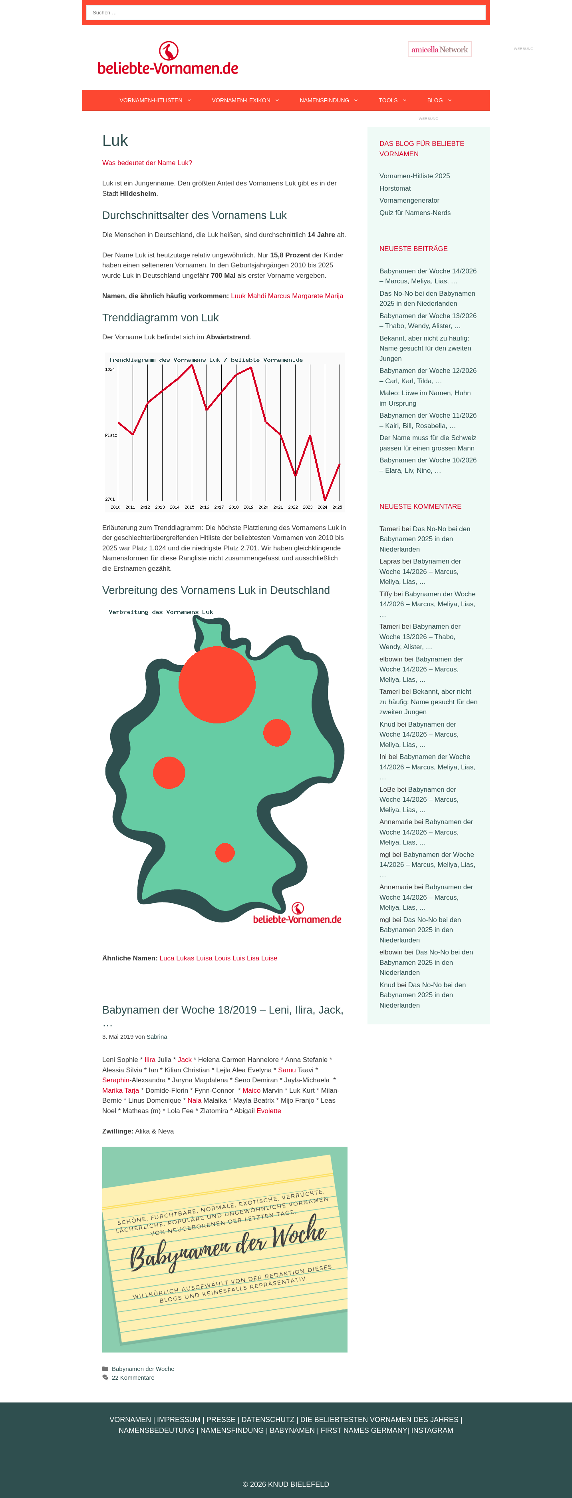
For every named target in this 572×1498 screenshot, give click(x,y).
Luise (269, 958)
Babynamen (292, 1430)
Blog (445, 100)
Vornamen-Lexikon (251, 100)
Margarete (307, 296)
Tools (398, 100)
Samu (287, 1070)
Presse (221, 1420)
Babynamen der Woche (143, 1368)
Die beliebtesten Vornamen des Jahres (379, 1420)
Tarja (131, 1090)
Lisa (253, 958)
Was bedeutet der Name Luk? (147, 163)
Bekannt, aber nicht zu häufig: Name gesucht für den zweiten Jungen (425, 349)
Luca (167, 958)
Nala (195, 1100)
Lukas (185, 958)
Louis (222, 958)
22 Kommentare (133, 1377)
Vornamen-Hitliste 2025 (414, 176)
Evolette (268, 1111)
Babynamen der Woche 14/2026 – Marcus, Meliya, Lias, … (420, 572)
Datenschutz (267, 1420)
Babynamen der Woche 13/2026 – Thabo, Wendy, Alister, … (420, 637)
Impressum (179, 1420)
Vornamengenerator (409, 200)
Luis (238, 958)
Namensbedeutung (157, 1430)
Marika (112, 1090)
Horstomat (395, 188)
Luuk (238, 296)
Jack (185, 1060)
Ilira (150, 1060)
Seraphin (115, 1080)
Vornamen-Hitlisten (160, 100)
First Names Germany (364, 1430)
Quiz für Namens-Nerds (415, 213)
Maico (251, 1090)
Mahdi (257, 296)
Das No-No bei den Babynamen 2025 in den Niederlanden (425, 539)
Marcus (279, 296)
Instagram (432, 1430)
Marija (334, 296)
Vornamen (130, 1420)
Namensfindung (334, 100)
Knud (387, 724)
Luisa (204, 958)
